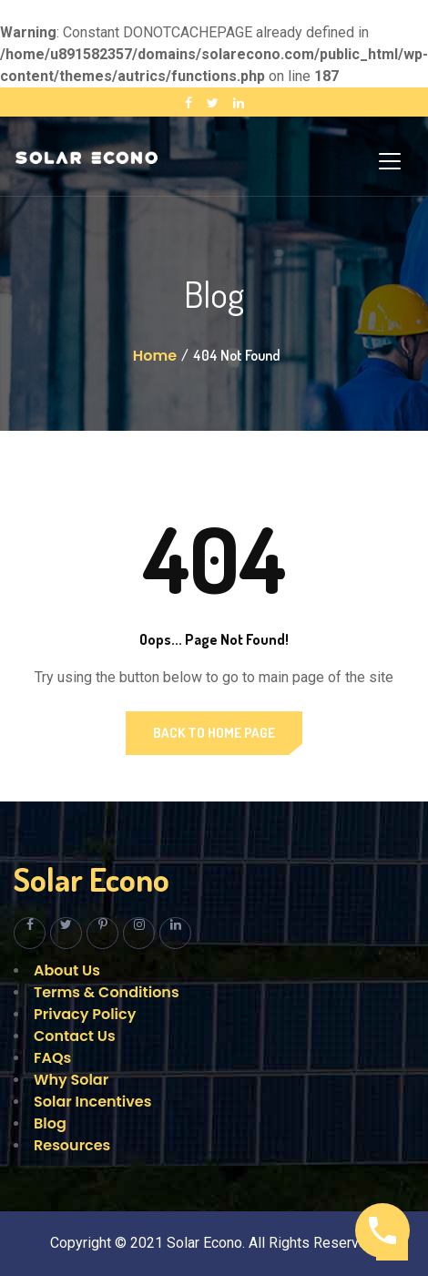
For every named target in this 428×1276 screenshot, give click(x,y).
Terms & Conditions (106, 992)
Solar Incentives (92, 1101)
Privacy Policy (85, 1014)
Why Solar (71, 1079)
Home (155, 355)
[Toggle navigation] (389, 161)
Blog (50, 1123)
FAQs (52, 1057)
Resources (72, 1145)
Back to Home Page (214, 732)
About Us (67, 970)
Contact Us (75, 1036)
